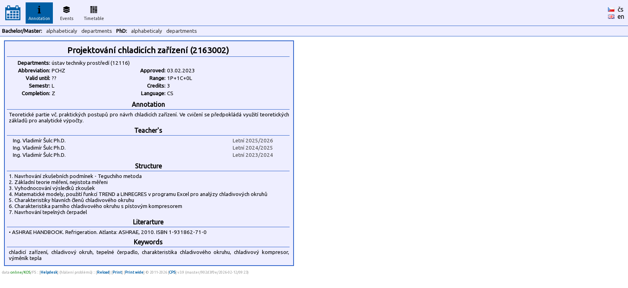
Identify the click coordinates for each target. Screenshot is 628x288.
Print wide (134, 272)
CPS (172, 272)
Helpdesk (48, 272)
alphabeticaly (61, 31)
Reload (103, 272)
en (621, 16)
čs (621, 9)
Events (66, 12)
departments (96, 31)
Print (117, 272)
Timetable (94, 12)
